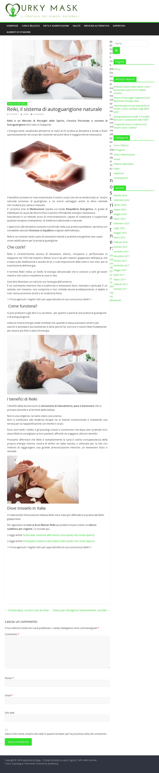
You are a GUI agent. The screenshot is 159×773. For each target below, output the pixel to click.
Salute (76, 25)
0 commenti (37, 114)
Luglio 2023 (119, 228)
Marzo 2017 (119, 279)
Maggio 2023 (120, 232)
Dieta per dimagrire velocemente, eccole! (81, 610)
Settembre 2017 (121, 265)
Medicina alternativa (96, 25)
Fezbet (117, 159)
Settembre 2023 (121, 223)
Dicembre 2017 (121, 251)
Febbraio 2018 (121, 242)
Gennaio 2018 (120, 246)
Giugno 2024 (120, 209)
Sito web (9, 712)
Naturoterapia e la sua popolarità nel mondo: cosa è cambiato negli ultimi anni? (131, 108)
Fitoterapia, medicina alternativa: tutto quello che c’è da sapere (58, 535)
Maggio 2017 (120, 270)
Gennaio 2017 (120, 288)
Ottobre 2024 (120, 195)
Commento (12, 634)
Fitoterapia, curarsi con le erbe (27, 610)
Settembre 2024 (121, 200)
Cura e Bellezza (31, 25)
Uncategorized (121, 177)
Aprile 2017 (119, 274)
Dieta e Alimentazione (56, 25)
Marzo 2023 (119, 237)
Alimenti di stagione (19, 32)
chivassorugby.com (111, 267)
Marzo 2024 (119, 218)
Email (9, 695)
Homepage (12, 25)
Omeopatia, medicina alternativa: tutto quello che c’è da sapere (58, 541)
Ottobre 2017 (120, 260)
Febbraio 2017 (121, 284)
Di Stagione (119, 149)
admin (26, 114)
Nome (9, 678)
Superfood (119, 25)
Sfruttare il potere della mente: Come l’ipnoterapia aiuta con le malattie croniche (132, 89)
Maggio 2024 (120, 214)
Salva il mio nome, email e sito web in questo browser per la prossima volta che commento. (56, 733)
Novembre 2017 (121, 256)
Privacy (117, 69)
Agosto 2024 (120, 204)
